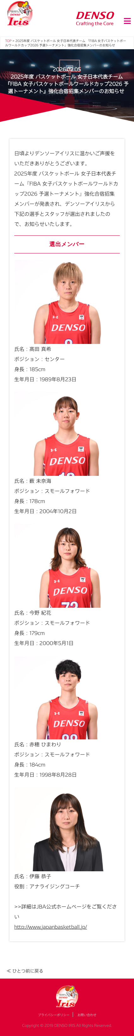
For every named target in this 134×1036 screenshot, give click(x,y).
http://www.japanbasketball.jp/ (50, 926)
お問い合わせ (86, 1015)
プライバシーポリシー (54, 1015)
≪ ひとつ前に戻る (25, 971)
